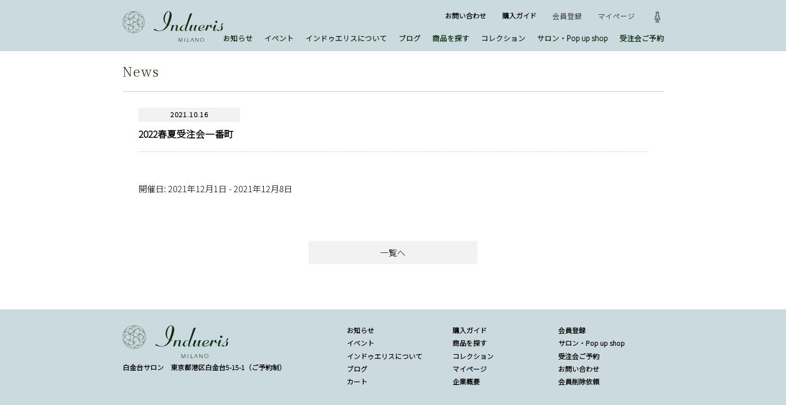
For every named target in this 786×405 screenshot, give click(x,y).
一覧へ (392, 252)
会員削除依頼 (578, 381)
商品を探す (450, 38)
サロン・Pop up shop (572, 38)
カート (357, 381)
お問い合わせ (465, 16)
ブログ (410, 38)
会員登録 (567, 16)
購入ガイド (519, 16)
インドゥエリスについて (346, 38)
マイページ (616, 16)
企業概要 (466, 381)
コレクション (503, 38)
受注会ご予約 (641, 38)
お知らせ (238, 38)
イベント (279, 38)
